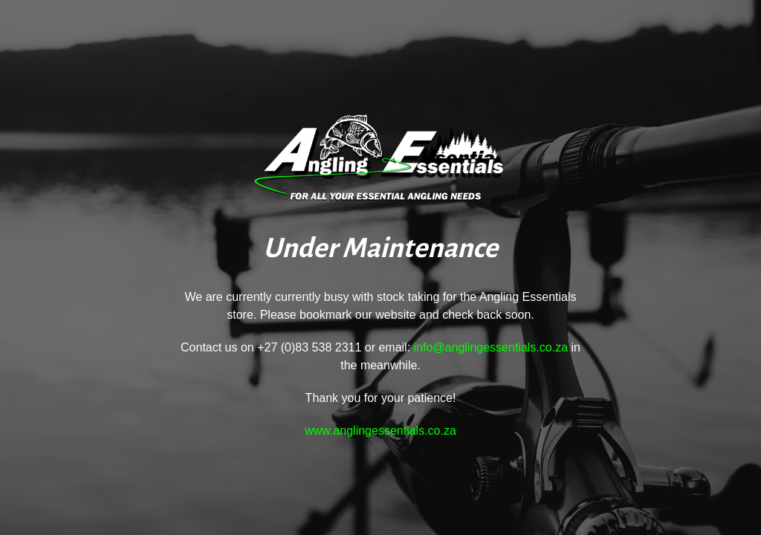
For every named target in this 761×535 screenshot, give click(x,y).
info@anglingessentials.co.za (491, 347)
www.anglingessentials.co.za (380, 430)
